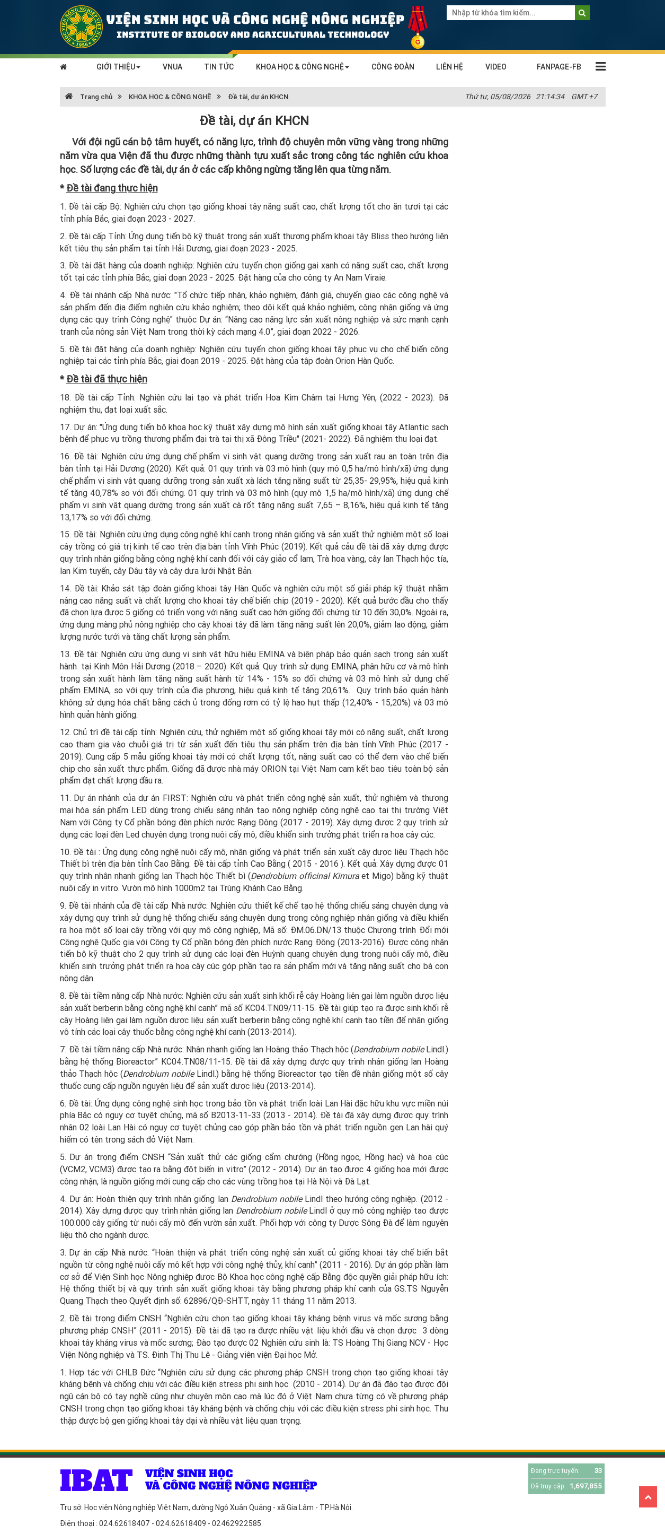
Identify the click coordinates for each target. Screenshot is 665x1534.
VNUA (172, 67)
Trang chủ (88, 96)
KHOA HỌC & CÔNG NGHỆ (302, 67)
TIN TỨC (219, 67)
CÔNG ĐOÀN (392, 67)
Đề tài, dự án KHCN (258, 96)
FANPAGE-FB (559, 67)
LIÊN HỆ (449, 67)
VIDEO (496, 67)
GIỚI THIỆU (118, 67)
